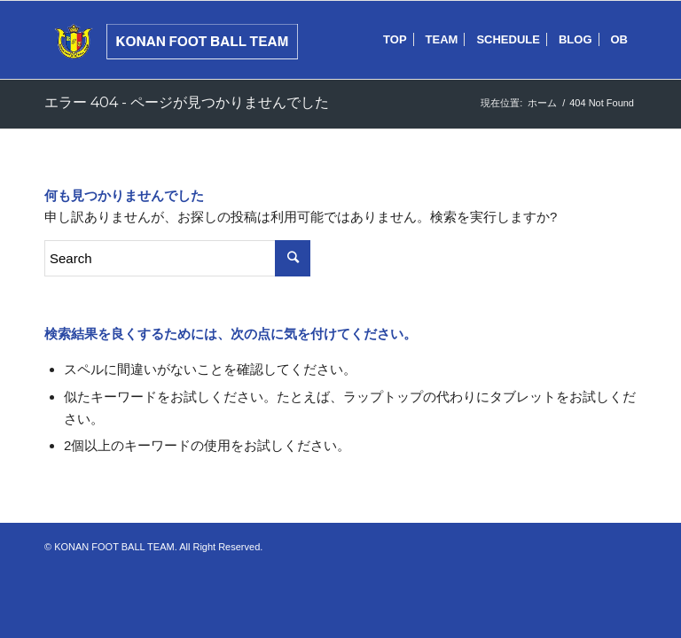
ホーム (542, 102)
